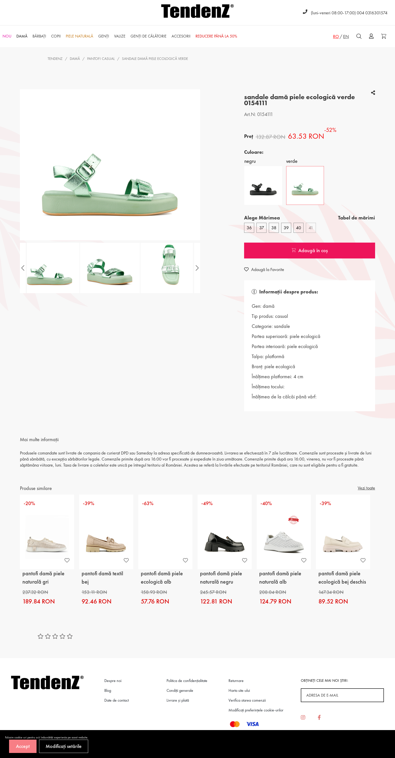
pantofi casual (101, 58)
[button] (196, 268)
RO (336, 36)
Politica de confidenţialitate (187, 680)
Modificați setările (64, 746)
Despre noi (112, 680)
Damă (75, 58)
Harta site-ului (239, 690)
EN (346, 36)
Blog (107, 690)
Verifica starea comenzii (247, 700)
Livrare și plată (178, 700)
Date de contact (116, 700)
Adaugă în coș (310, 250)
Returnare (236, 680)
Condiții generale (180, 690)
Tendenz (55, 58)
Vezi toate (366, 488)
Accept (23, 746)
